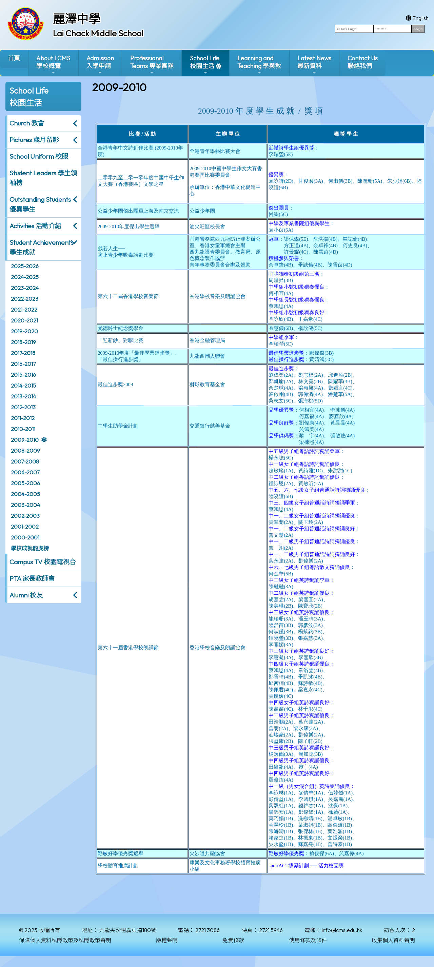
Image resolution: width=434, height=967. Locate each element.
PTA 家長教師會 (32, 578)
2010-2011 (23, 429)
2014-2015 (23, 385)
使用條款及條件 (308, 940)
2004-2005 (25, 494)
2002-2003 (25, 515)
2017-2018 (23, 353)
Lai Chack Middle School (98, 33)
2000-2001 (25, 537)
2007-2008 (25, 461)
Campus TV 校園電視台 (42, 562)
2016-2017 (23, 363)
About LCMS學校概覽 (53, 65)
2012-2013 (23, 407)
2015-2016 (23, 374)
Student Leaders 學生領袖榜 (43, 178)
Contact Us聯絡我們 (363, 62)
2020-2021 (24, 320)
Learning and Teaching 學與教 (259, 65)
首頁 (14, 58)
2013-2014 (23, 396)
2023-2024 (25, 287)
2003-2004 (25, 504)
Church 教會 (26, 123)
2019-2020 (24, 331)
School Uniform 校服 (38, 156)
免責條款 (233, 940)
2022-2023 (24, 298)
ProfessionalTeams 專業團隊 (152, 65)
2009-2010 (25, 439)
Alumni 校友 (26, 595)
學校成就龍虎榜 (30, 548)
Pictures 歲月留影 (34, 140)
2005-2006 (25, 483)
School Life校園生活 (204, 65)
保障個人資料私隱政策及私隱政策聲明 (65, 940)
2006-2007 (25, 472)
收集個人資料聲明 (393, 940)
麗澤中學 (76, 19)
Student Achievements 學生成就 (41, 247)
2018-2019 (23, 342)
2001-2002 (25, 526)
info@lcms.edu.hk (342, 930)
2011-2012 (23, 418)
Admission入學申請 (100, 65)
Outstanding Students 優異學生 (40, 204)
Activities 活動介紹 (35, 226)
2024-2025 (25, 277)
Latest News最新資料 (314, 65)
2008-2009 (25, 450)
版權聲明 (167, 940)
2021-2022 (24, 309)
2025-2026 (25, 266)
